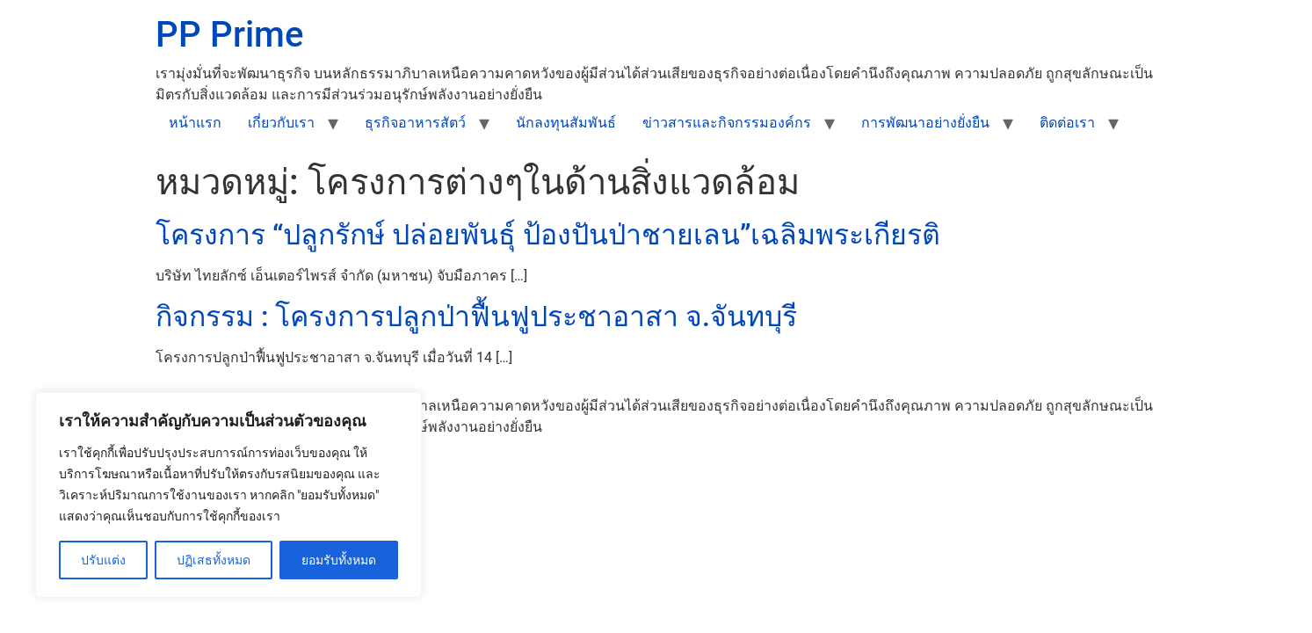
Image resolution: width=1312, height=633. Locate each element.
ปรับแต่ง (103, 560)
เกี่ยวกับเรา (281, 122)
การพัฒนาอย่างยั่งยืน (925, 122)
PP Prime (229, 34)
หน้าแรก (195, 122)
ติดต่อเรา (1067, 122)
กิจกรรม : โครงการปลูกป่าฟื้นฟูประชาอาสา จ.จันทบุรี (476, 316)
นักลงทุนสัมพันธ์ (566, 122)
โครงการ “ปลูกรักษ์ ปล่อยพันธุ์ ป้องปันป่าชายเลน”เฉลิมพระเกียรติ (548, 234)
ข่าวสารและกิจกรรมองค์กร (726, 122)
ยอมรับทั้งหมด (338, 560)
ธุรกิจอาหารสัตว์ (415, 122)
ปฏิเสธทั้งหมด (213, 560)
